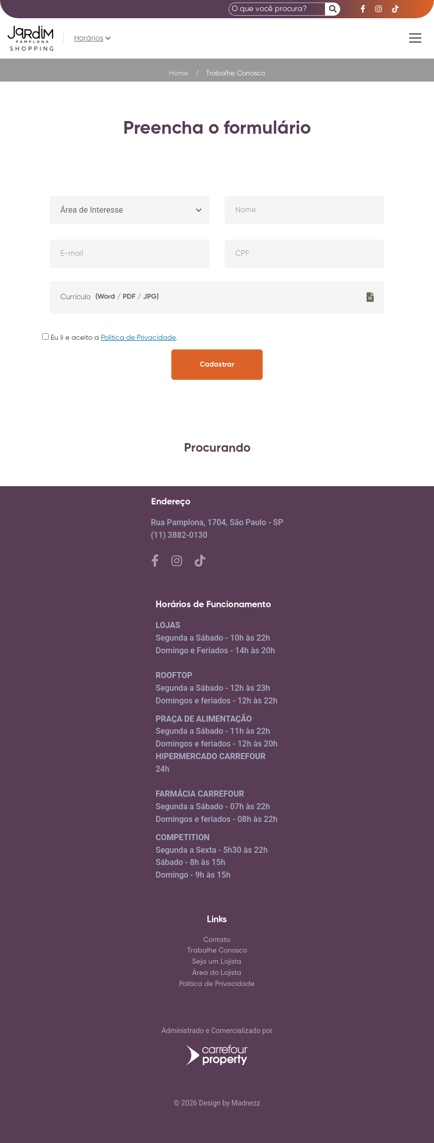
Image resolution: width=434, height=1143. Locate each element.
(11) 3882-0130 (179, 535)
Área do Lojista (216, 972)
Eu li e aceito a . (109, 338)
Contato (216, 939)
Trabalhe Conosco (217, 950)
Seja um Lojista (216, 961)
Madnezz (245, 1103)
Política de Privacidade (138, 337)
